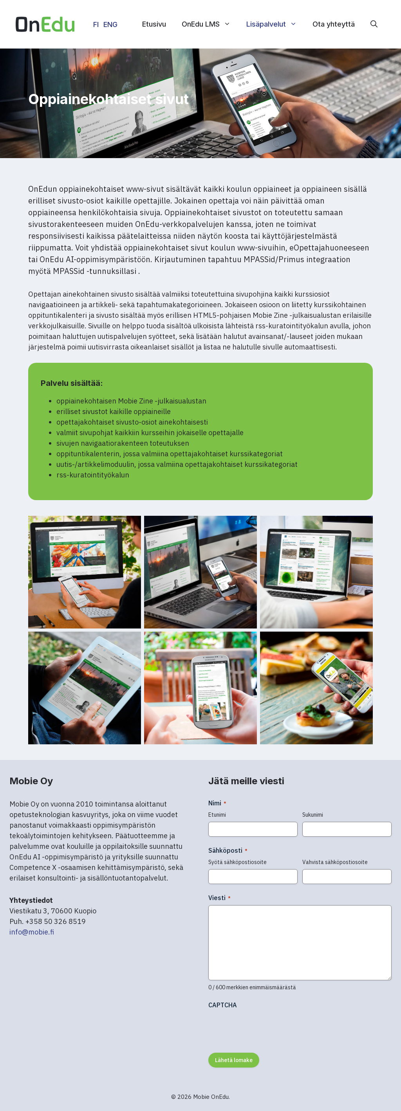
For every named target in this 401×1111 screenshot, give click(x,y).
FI (96, 24)
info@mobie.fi (31, 931)
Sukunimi (312, 814)
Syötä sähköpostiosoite (237, 862)
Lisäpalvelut (275, 24)
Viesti (219, 898)
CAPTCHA (222, 1005)
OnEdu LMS (210, 24)
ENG (110, 24)
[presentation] (267, 1028)
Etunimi (217, 814)
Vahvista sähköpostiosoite (335, 862)
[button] (374, 24)
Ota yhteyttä (333, 24)
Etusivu (154, 24)
